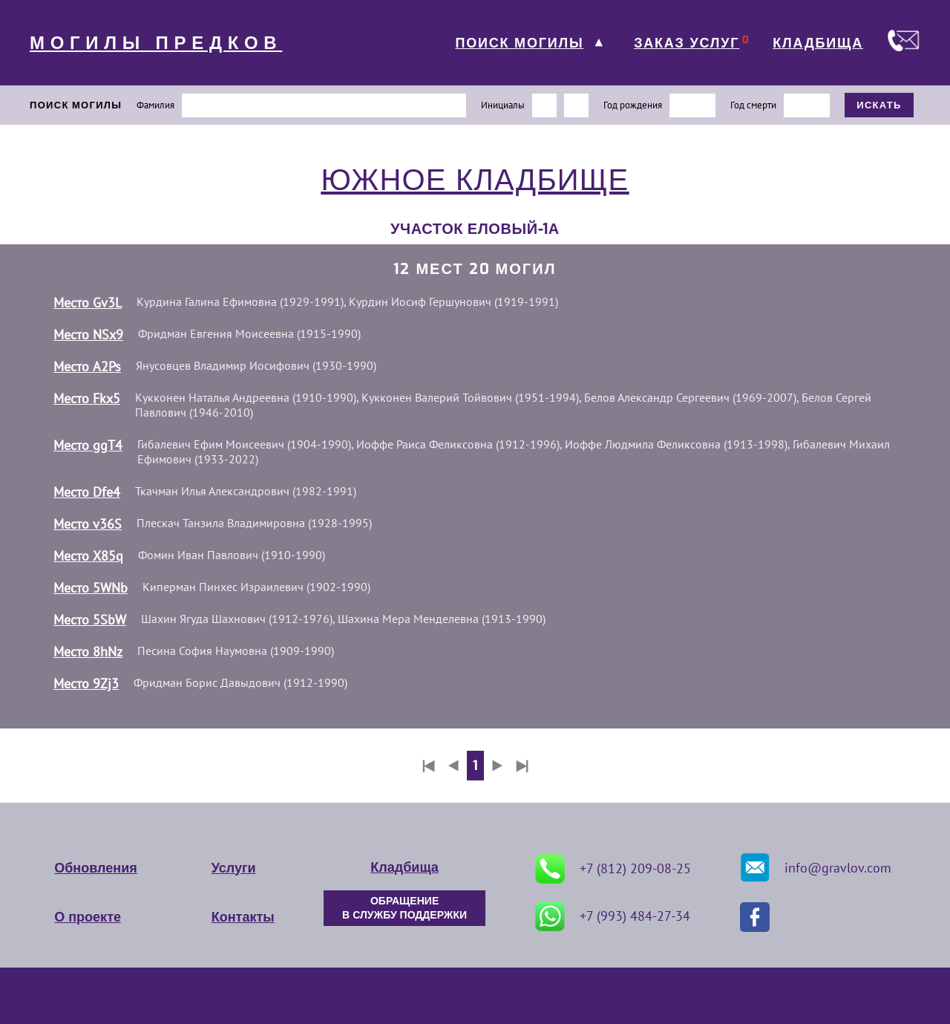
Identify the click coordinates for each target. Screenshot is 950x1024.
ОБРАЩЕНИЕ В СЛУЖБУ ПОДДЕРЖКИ (404, 908)
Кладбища (404, 867)
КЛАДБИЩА (818, 43)
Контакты (243, 917)
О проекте (87, 917)
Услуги (234, 868)
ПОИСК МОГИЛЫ (519, 43)
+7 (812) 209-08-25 (613, 869)
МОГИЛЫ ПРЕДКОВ (156, 43)
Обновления (95, 868)
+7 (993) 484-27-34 (612, 916)
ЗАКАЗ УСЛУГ (686, 43)
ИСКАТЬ (879, 105)
